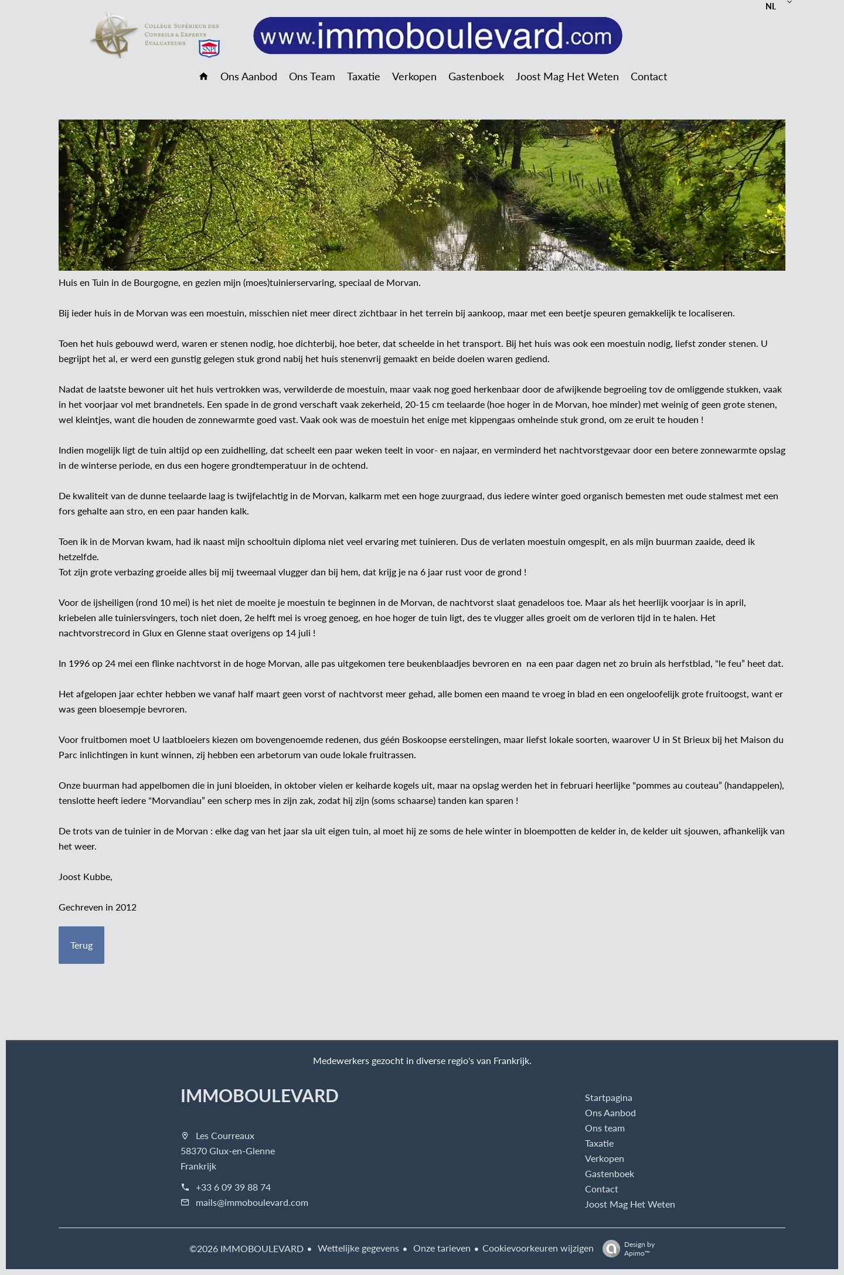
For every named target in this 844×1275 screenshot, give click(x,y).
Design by (626, 1248)
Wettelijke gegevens (357, 1247)
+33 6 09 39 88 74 (233, 1187)
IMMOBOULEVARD (260, 1095)
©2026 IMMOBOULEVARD (246, 1248)
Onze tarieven (441, 1247)
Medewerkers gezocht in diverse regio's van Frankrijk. (422, 1060)
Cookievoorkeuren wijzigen (538, 1247)
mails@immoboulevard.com (252, 1202)
